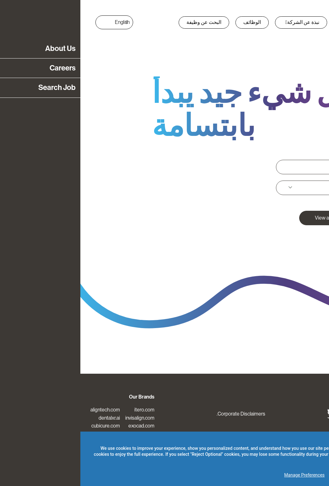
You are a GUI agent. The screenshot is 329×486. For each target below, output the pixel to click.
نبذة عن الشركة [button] (222, 22)
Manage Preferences (224, 475)
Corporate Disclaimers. (160, 414)
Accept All (306, 475)
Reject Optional (268, 475)
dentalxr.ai (29, 418)
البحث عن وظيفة (123, 22)
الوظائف (172, 22)
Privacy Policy (272, 448)
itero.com (64, 410)
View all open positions (259, 218)
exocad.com (61, 426)
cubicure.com (25, 426)
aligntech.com (25, 410)
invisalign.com (59, 418)
